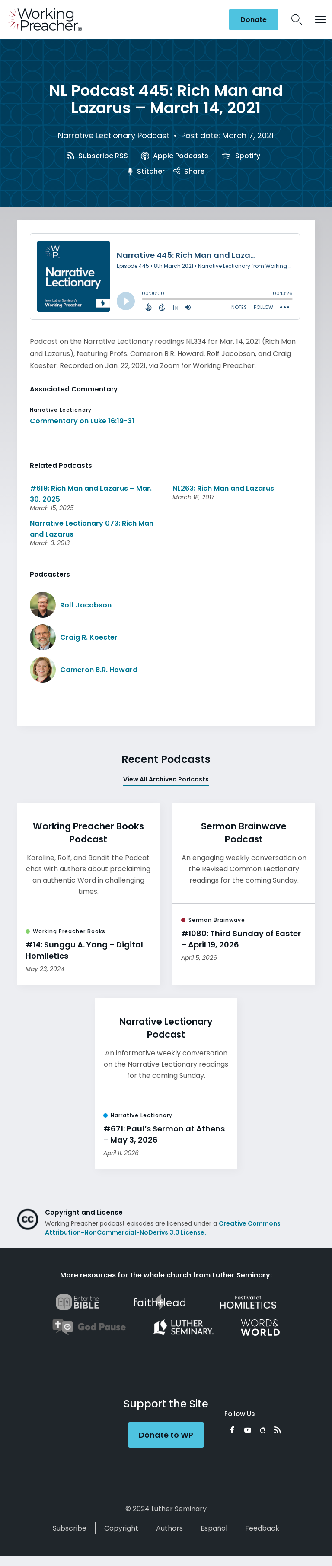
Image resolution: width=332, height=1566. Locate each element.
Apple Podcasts (174, 156)
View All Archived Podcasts (166, 779)
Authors (169, 1528)
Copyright (121, 1528)
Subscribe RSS (97, 156)
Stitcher (146, 171)
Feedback (262, 1528)
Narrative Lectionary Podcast (113, 135)
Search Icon (296, 19)
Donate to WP (166, 1434)
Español (214, 1528)
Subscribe (69, 1528)
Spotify (240, 156)
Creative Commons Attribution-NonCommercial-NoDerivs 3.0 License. (163, 1228)
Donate (253, 20)
